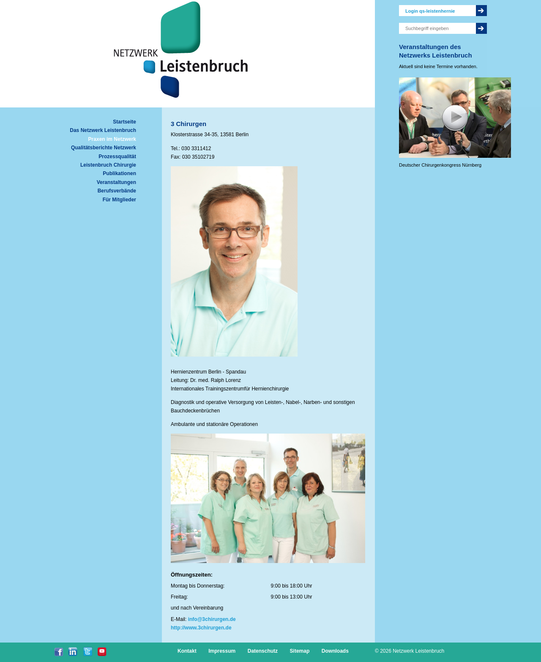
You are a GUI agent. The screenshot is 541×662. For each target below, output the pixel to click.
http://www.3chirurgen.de (201, 628)
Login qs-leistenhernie (430, 11)
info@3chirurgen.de (212, 619)
